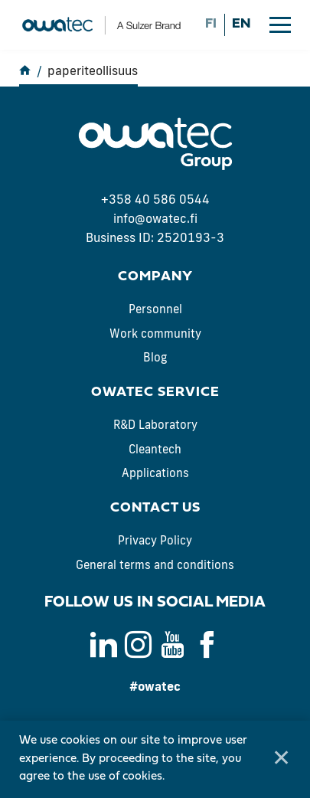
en (241, 24)
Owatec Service (155, 392)
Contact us (155, 508)
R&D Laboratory (155, 424)
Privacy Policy (155, 540)
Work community (155, 333)
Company (155, 277)
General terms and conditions (155, 565)
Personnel (155, 309)
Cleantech (155, 449)
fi (211, 24)
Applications (155, 473)
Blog (155, 357)
